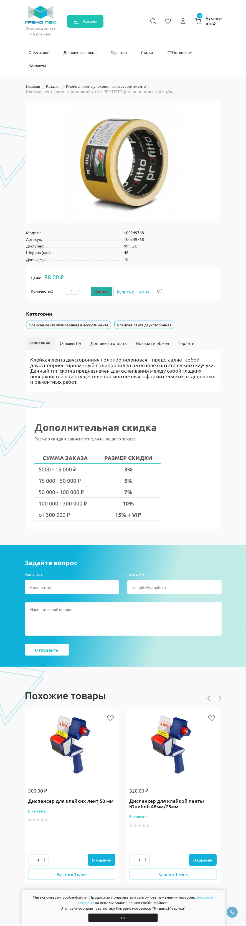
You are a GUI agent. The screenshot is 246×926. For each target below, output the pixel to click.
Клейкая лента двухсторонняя (144, 324)
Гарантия (188, 343)
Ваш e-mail (137, 574)
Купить (101, 291)
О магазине (39, 52)
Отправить (47, 650)
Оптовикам (179, 52)
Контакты (37, 65)
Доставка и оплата (80, 52)
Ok (123, 917)
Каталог (90, 21)
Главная (33, 86)
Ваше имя (34, 574)
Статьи (147, 52)
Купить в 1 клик (135, 291)
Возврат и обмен (152, 343)
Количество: (42, 290)
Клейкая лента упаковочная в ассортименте (106, 86)
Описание (40, 342)
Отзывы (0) (70, 343)
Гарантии (119, 52)
